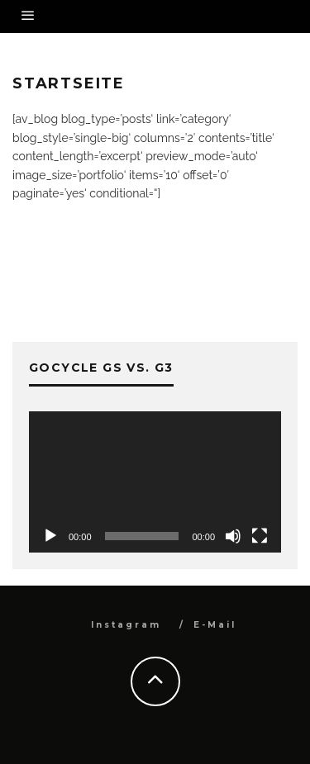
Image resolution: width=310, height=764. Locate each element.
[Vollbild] (259, 536)
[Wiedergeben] (50, 536)
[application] (155, 482)
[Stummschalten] (233, 536)
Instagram (126, 624)
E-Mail (214, 624)
